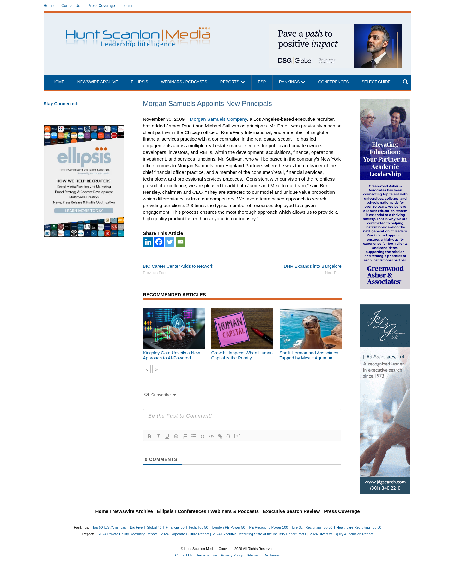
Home (49, 5)
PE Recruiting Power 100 (268, 527)
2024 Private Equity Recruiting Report (128, 534)
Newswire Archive (97, 82)
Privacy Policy (232, 555)
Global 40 (154, 527)
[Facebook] (159, 242)
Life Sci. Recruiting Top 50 (312, 527)
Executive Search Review (291, 511)
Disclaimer (272, 555)
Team (127, 5)
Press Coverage (101, 5)
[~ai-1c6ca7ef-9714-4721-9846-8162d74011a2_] (335, 27)
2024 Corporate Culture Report (185, 534)
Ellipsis (139, 82)
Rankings (289, 82)
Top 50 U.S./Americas (109, 527)
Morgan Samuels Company (218, 119)
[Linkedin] (148, 242)
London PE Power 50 (228, 527)
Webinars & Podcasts (234, 511)
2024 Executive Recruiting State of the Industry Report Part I (259, 534)
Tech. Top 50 (198, 527)
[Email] (180, 242)
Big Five (136, 527)
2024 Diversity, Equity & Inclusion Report (341, 534)
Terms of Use (207, 555)
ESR (262, 82)
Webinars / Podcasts (184, 82)
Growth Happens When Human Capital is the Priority (242, 355)
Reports (229, 82)
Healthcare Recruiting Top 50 (359, 527)
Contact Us (70, 5)
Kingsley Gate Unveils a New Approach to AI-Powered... (171, 355)
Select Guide (375, 82)
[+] (237, 435)
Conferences (333, 82)
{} (228, 435)
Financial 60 (175, 527)
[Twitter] (169, 242)
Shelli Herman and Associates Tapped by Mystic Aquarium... (309, 355)
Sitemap (253, 555)
